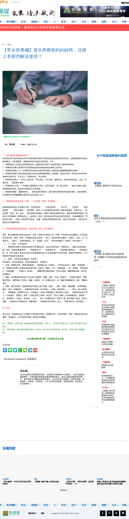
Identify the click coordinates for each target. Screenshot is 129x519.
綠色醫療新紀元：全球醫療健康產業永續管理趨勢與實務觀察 (108, 379)
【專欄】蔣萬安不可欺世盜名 (108, 185)
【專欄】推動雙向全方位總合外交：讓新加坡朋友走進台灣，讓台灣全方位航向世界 (108, 291)
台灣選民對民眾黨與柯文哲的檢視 (108, 354)
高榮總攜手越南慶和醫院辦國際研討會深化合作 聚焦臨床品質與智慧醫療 (109, 329)
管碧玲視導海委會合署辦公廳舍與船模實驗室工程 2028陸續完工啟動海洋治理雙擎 (108, 311)
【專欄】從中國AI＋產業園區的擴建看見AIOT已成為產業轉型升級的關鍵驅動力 (108, 396)
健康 (104, 372)
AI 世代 (105, 387)
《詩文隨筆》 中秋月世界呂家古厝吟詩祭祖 (17, 482)
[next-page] (99, 266)
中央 (104, 302)
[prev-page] (95, 266)
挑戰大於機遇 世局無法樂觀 (107, 343)
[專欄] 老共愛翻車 (107, 366)
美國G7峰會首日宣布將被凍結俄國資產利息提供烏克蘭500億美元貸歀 (111, 482)
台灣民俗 (69, 479)
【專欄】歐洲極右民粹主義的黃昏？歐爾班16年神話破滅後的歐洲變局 (110, 257)
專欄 (9, 44)
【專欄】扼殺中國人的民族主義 (46, 481)
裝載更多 (64, 490)
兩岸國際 (106, 349)
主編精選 (97, 183)
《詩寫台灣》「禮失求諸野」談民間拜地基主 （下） (80, 482)
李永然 (12, 144)
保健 (104, 321)
